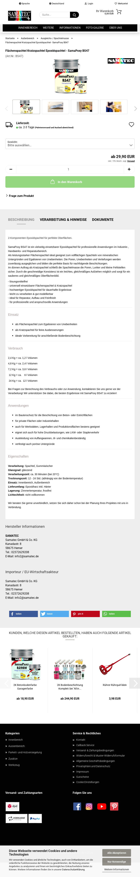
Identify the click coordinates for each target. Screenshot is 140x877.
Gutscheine (82, 776)
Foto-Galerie (95, 27)
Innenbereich (28, 27)
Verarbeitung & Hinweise (63, 219)
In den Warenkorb (66, 181)
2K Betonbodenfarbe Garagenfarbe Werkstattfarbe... (25, 687)
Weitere (48, 27)
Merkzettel (121, 3)
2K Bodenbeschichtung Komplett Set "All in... (70, 687)
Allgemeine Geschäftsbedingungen (95, 761)
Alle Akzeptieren (116, 852)
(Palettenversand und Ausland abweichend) (54, 127)
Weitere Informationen (116, 869)
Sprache (24, 3)
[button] (134, 108)
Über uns (115, 27)
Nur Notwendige (117, 861)
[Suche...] (74, 15)
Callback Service (85, 745)
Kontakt (80, 739)
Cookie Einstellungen (87, 782)
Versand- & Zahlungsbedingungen (95, 750)
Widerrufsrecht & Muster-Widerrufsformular (100, 755)
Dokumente (102, 219)
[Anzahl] (70, 169)
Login (89, 3)
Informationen (70, 27)
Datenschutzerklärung (73, 869)
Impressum (82, 771)
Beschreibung (21, 219)
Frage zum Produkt (21, 196)
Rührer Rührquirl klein (115, 685)
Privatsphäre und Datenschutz (93, 766)
